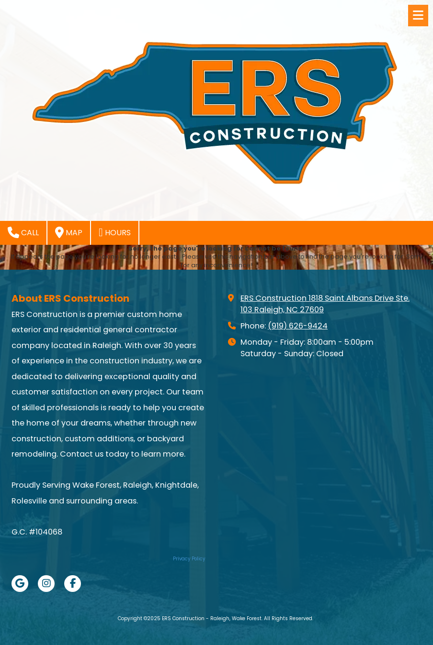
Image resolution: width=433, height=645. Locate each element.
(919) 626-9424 (298, 325)
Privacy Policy (189, 559)
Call (23, 232)
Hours (115, 232)
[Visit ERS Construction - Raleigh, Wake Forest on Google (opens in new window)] (19, 583)
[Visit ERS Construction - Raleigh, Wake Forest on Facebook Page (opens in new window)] (72, 583)
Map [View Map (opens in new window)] (68, 232)
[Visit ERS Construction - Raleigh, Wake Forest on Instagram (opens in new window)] (46, 583)
